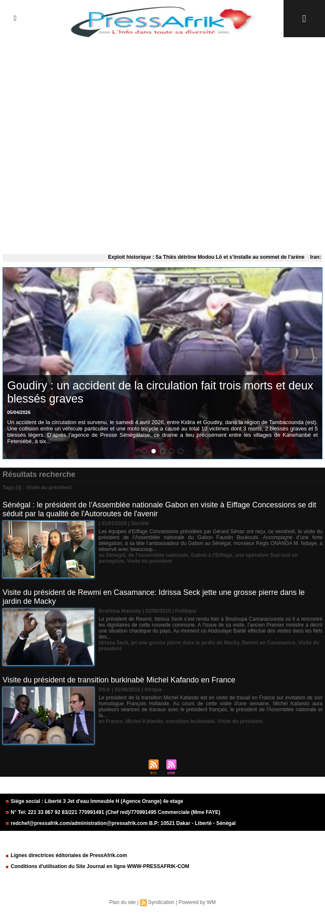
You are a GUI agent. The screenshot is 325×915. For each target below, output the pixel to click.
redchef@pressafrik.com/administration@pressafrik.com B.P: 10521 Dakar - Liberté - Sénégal (120, 823)
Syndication (161, 902)
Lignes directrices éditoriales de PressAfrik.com (66, 855)
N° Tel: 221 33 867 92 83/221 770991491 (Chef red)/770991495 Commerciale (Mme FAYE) (112, 812)
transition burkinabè (190, 721)
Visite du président (149, 561)
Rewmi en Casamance (268, 643)
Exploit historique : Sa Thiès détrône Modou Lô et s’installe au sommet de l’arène (208, 257)
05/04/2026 (18, 412)
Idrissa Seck (113, 643)
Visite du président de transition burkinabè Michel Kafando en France (119, 680)
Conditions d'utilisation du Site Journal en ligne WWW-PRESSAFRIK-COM (97, 866)
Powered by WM (197, 902)
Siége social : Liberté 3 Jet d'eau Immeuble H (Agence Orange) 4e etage (94, 801)
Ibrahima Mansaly (120, 611)
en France (111, 721)
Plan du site (122, 902)
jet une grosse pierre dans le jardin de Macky (185, 643)
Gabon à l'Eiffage (211, 555)
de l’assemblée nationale (158, 555)
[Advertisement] (162, 143)
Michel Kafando (144, 721)
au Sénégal (112, 555)
